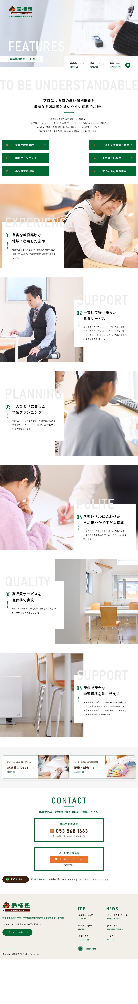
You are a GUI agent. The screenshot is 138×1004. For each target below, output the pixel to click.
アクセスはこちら (14, 932)
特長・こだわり (97, 65)
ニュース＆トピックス (117, 916)
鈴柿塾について (77, 65)
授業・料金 (115, 65)
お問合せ (111, 937)
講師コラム (115, 927)
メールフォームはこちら (71, 859)
